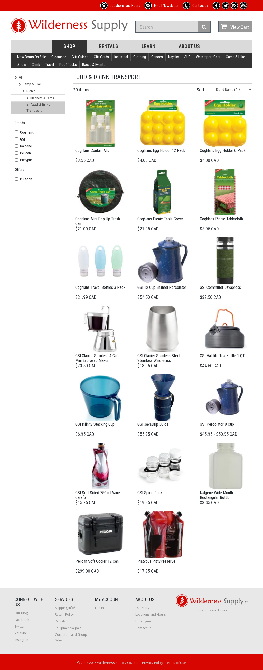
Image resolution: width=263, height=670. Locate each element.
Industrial (121, 57)
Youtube (21, 633)
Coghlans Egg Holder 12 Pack (161, 150)
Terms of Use (175, 662)
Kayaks (173, 57)
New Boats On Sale (31, 57)
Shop (69, 46)
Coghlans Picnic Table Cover (160, 218)
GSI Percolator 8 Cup (217, 424)
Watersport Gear (208, 57)
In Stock (26, 179)
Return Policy (64, 614)
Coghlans (27, 132)
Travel (49, 64)
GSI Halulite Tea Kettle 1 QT (222, 355)
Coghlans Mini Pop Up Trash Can (97, 221)
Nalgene (26, 146)
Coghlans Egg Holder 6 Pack (223, 150)
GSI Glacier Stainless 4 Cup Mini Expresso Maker (97, 358)
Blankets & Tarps (40, 98)
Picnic (29, 91)
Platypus (26, 160)
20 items (81, 89)
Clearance (58, 57)
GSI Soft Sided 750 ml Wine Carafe (97, 495)
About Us (189, 46)
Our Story (142, 608)
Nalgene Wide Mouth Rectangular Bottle (216, 495)
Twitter (20, 626)
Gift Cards (101, 57)
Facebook (22, 619)
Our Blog (21, 613)
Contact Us (143, 628)
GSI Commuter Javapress (220, 287)
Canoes (157, 57)
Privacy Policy (152, 662)
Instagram (22, 640)
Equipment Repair (68, 628)
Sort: (200, 89)
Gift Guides (80, 57)
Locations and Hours (150, 614)
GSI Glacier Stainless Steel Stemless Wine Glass (158, 358)
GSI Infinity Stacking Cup (95, 424)
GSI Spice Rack (149, 492)
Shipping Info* (65, 608)
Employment (144, 621)
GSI (22, 139)
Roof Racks (68, 64)
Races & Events (93, 64)
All (19, 77)
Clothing (139, 57)
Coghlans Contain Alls (92, 150)
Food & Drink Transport (38, 108)
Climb (36, 64)
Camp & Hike (235, 57)
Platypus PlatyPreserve (156, 561)
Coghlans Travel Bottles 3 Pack (100, 287)
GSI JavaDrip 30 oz (152, 424)
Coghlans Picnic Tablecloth (221, 218)
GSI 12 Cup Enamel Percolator (161, 287)
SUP (187, 57)
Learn (148, 46)
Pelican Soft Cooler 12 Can (97, 561)
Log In (99, 608)
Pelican (25, 153)
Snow (21, 64)
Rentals (108, 46)
